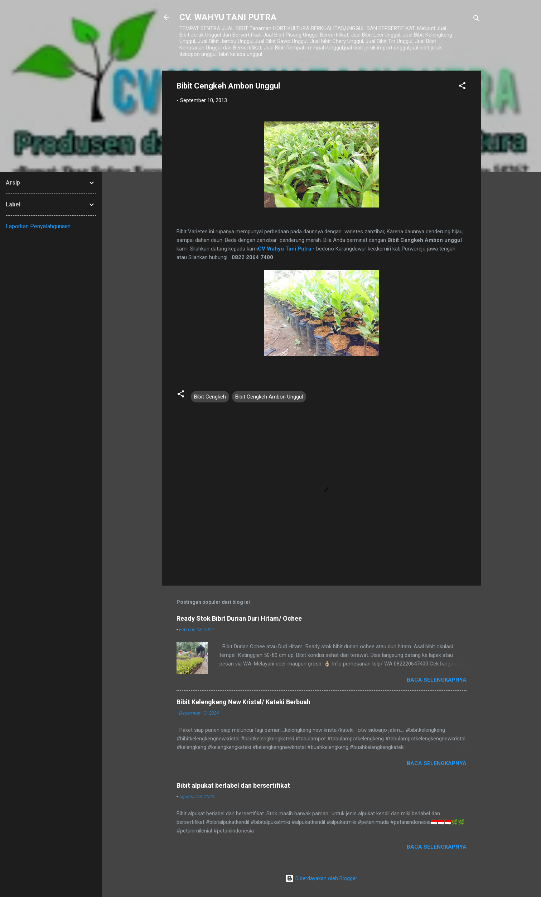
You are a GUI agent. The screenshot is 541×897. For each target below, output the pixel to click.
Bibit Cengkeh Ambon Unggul (269, 396)
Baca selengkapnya (437, 680)
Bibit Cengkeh (210, 396)
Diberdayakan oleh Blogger (321, 878)
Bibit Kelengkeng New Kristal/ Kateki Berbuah (243, 702)
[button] (462, 86)
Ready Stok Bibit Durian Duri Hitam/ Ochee (239, 618)
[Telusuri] (476, 19)
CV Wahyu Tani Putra (284, 248)
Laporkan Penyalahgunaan (38, 226)
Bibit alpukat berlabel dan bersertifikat (233, 785)
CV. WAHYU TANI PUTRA (227, 17)
